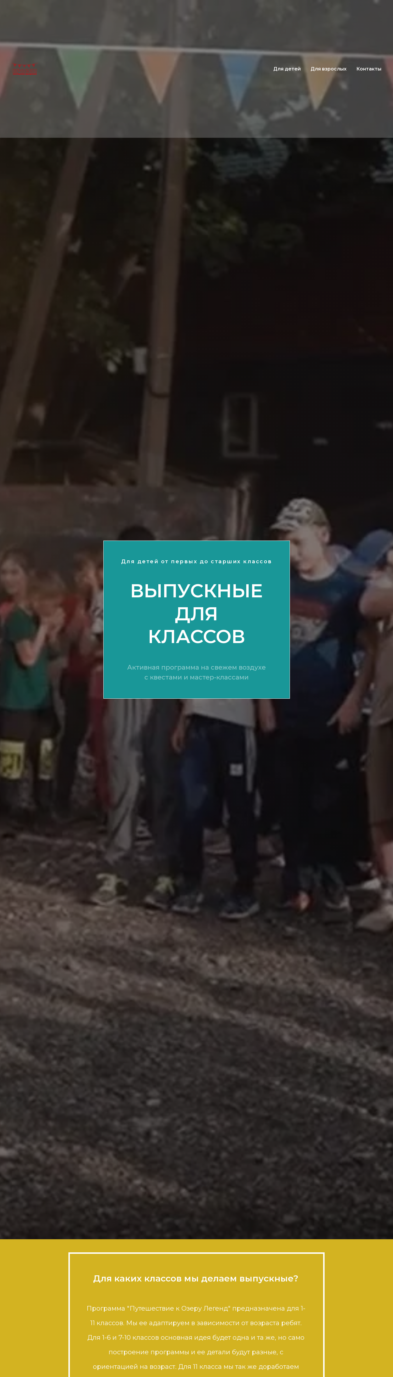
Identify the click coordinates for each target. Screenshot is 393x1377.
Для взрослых (328, 69)
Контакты (368, 69)
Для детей (287, 69)
